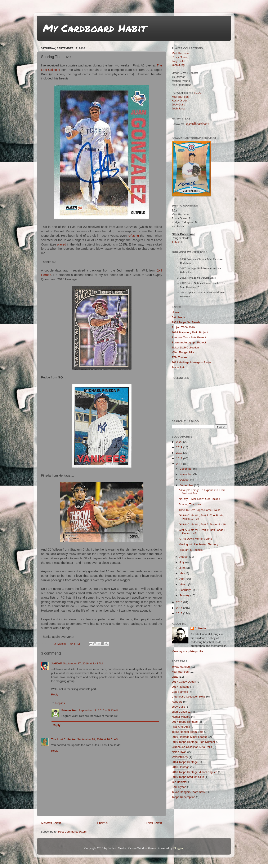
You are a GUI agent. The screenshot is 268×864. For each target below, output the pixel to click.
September (186, 485)
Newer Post (51, 823)
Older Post (153, 823)
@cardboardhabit (197, 124)
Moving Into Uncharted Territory (198, 544)
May (182, 573)
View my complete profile (187, 651)
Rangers (177, 701)
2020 (179, 441)
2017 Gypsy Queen (184, 681)
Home (102, 823)
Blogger (178, 848)
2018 (179, 452)
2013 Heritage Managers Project (192, 362)
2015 (179, 602)
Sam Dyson (179, 787)
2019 (179, 447)
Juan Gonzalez (181, 711)
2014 (179, 607)
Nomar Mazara (181, 716)
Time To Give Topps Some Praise (199, 510)
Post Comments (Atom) (73, 831)
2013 (179, 613)
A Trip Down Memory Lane (195, 538)
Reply (54, 694)
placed (61, 244)
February (185, 589)
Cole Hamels (180, 691)
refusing (133, 235)
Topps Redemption (183, 797)
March (183, 584)
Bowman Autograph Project (189, 342)
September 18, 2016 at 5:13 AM (98, 710)
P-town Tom (69, 710)
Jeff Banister (179, 781)
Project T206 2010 (183, 327)
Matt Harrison (180, 53)
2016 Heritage (180, 767)
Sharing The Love (190, 504)
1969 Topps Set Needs (186, 322)
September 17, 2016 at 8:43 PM (83, 663)
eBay (175, 676)
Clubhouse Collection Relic (188, 696)
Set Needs (178, 317)
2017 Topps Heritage (185, 721)
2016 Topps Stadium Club (188, 776)
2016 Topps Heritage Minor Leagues (194, 772)
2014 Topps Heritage (185, 762)
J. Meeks (200, 628)
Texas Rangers (181, 666)
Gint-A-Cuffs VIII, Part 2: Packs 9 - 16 (202, 524)
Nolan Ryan (179, 752)
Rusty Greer (179, 57)
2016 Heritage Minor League (189, 736)
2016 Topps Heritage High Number (193, 741)
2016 (179, 463)
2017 (179, 458)
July (182, 562)
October (184, 479)
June (182, 567)
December (186, 468)
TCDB (198, 92)
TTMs (175, 242)
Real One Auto (181, 726)
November (186, 474)
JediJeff (56, 663)
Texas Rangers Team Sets (188, 792)
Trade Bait (178, 367)
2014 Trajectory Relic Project (190, 332)
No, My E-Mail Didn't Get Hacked (199, 498)
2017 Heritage (180, 686)
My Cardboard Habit (94, 28)
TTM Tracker (180, 357)
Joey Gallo (178, 61)
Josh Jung (178, 64)
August (184, 556)
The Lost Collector (63, 739)
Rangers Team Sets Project (189, 337)
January (184, 595)
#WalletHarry (180, 757)
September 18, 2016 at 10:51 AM (97, 739)
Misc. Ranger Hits (183, 352)
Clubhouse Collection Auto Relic (192, 746)
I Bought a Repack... (191, 549)
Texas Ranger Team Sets (187, 731)
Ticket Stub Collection (185, 347)
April (182, 578)
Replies (60, 703)
